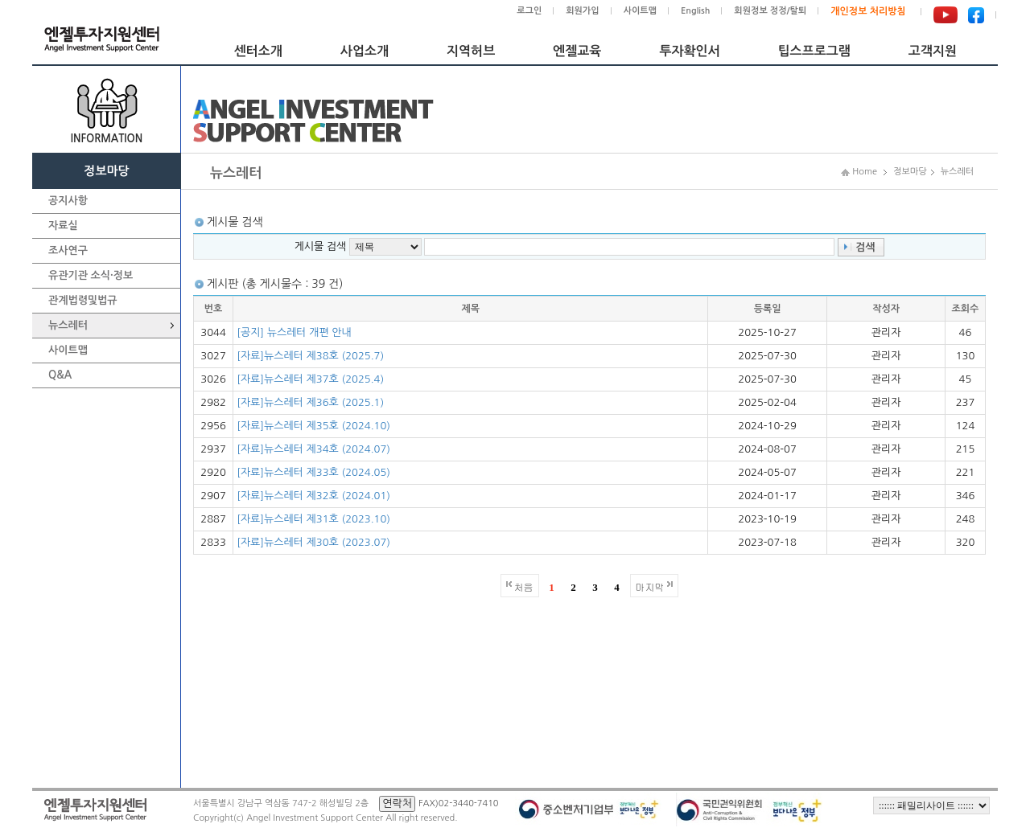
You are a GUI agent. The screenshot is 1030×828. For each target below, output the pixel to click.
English (695, 10)
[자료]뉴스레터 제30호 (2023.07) (313, 542)
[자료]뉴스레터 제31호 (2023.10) (313, 519)
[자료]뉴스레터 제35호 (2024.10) (313, 425)
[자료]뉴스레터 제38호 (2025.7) (310, 355)
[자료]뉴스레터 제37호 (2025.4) (310, 379)
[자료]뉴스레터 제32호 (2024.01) (313, 495)
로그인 (529, 10)
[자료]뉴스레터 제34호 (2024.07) (313, 449)
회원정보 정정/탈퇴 (770, 10)
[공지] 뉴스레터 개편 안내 (294, 332)
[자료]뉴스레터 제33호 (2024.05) (313, 472)
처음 (524, 586)
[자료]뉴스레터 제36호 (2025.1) (310, 402)
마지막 (650, 586)
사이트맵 (640, 10)
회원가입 (582, 10)
